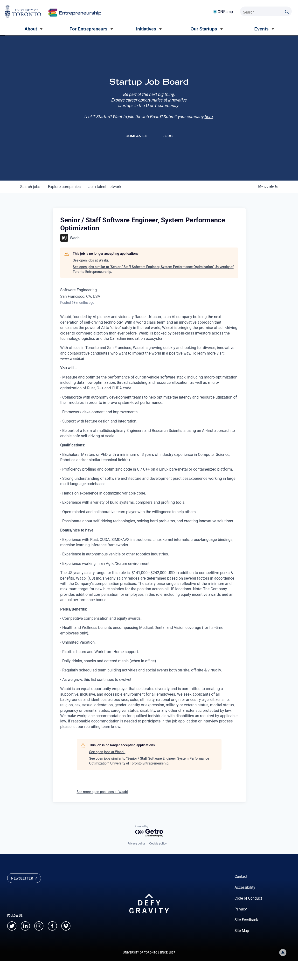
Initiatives (146, 29)
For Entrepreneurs (88, 29)
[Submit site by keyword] (287, 11)
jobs (30, 186)
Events (261, 29)
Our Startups (203, 29)
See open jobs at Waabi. (91, 260)
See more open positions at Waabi (102, 792)
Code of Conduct (248, 897)
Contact (241, 876)
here (209, 116)
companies (64, 186)
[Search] (266, 11)
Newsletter (24, 878)
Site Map (242, 930)
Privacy (241, 908)
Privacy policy (136, 843)
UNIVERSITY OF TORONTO (140, 952)
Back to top (283, 952)
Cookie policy (158, 843)
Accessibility (245, 887)
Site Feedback (246, 919)
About (31, 29)
